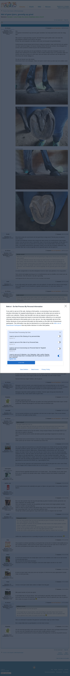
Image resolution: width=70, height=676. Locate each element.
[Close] (66, 306)
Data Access (35, 369)
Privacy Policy (46, 369)
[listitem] (35, 332)
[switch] (59, 336)
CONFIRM (21, 362)
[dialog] (35, 338)
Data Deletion (24, 369)
